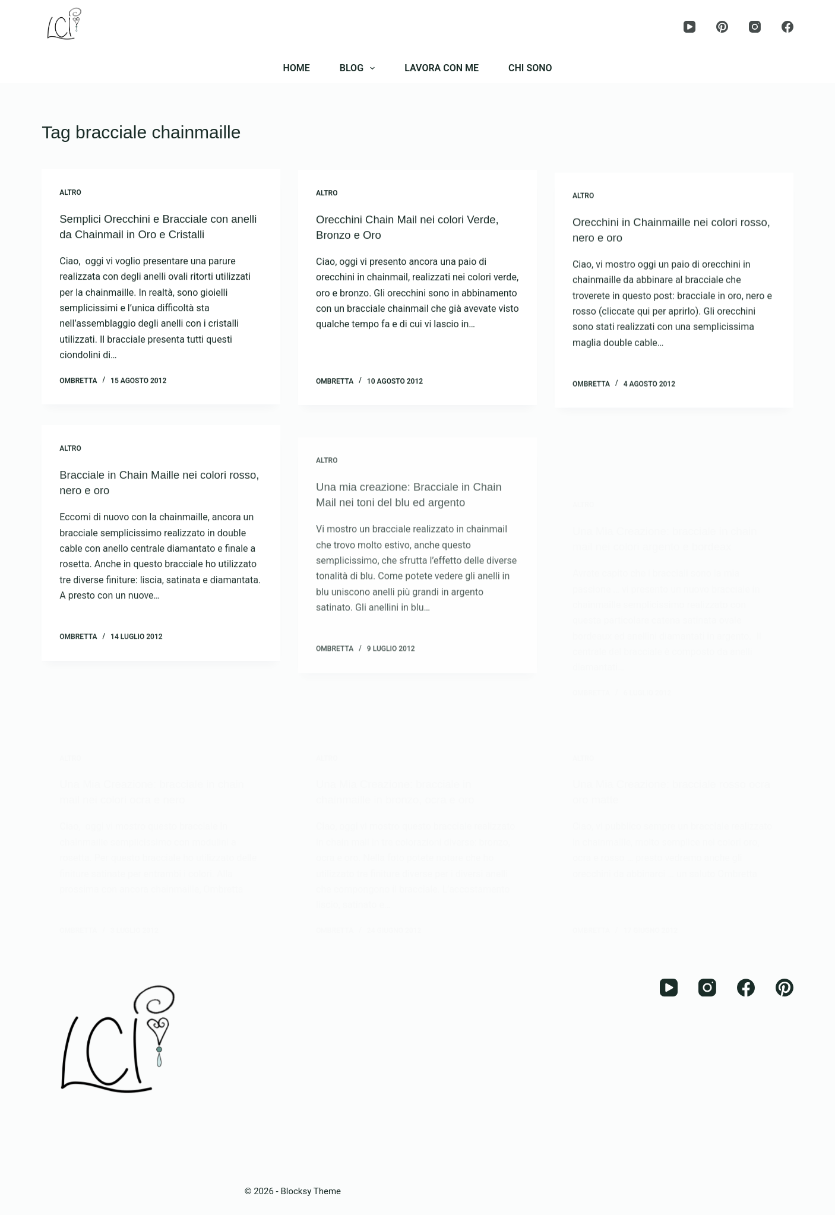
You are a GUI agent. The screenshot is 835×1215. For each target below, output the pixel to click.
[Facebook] (787, 27)
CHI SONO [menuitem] (530, 68)
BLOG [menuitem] (359, 68)
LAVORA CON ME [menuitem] (441, 68)
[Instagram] (755, 27)
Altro (70, 193)
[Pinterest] (722, 27)
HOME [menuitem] (296, 68)
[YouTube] (689, 27)
